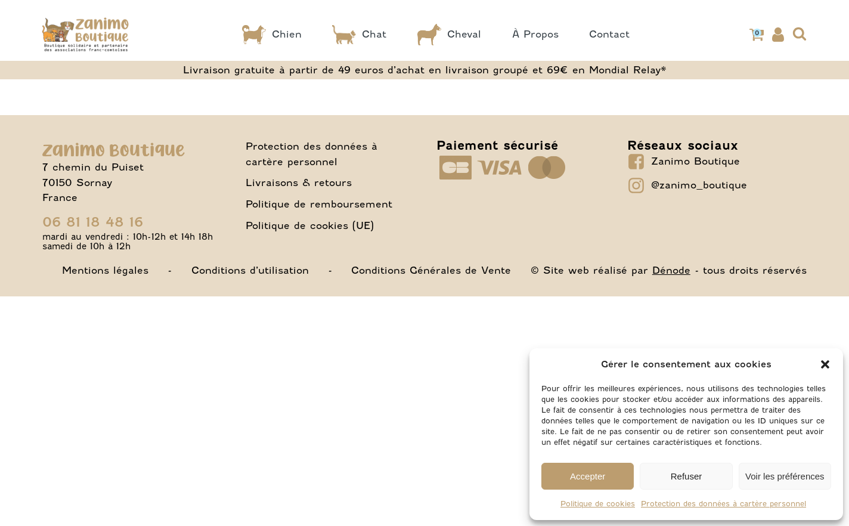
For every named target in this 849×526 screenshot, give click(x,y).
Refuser (686, 476)
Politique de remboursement (319, 204)
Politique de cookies (597, 503)
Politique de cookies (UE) (310, 225)
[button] (825, 364)
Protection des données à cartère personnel (723, 503)
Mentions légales (105, 270)
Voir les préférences (785, 476)
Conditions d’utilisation (250, 270)
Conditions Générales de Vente (431, 270)
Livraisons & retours (299, 182)
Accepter (587, 476)
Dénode (671, 270)
